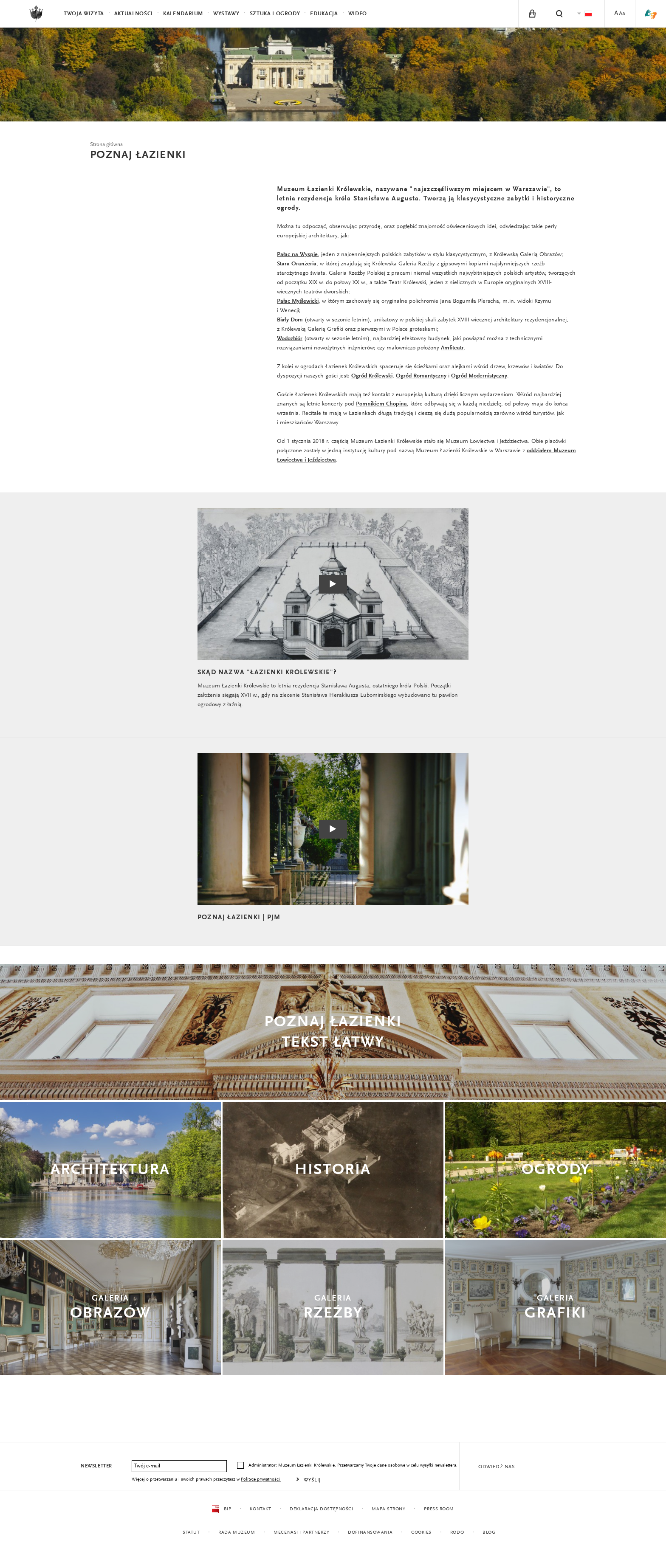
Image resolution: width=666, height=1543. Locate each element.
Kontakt (260, 1509)
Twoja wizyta (84, 14)
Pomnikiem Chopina (381, 404)
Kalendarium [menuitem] (183, 14)
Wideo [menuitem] (357, 14)
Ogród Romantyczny (421, 376)
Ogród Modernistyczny (479, 376)
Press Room (439, 1509)
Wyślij (312, 1480)
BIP (221, 1509)
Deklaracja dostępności (321, 1509)
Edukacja (324, 14)
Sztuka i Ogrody (275, 14)
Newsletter (96, 1466)
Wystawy (226, 14)
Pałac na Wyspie (297, 255)
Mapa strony (388, 1509)
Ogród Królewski (371, 376)
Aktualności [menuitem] (133, 14)
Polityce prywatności (261, 1479)
